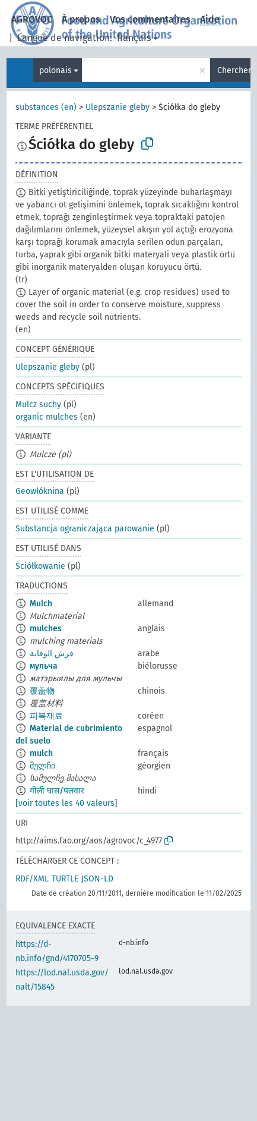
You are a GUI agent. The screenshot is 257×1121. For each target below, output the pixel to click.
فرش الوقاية (52, 653)
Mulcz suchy (38, 404)
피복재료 (46, 716)
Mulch (41, 604)
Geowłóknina (39, 491)
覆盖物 (42, 691)
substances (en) (46, 107)
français (134, 37)
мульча (44, 666)
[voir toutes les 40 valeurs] (66, 803)
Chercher (233, 70)
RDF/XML (32, 879)
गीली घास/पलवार (57, 791)
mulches (46, 629)
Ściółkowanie (40, 566)
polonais (55, 70)
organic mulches (46, 417)
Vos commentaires (150, 19)
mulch (41, 753)
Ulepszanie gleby (117, 107)
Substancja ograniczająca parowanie (84, 529)
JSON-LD (97, 879)
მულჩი (42, 766)
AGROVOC (31, 19)
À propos (81, 19)
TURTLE (65, 879)
